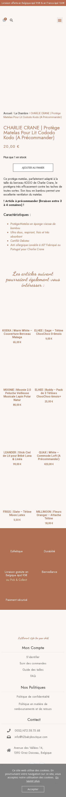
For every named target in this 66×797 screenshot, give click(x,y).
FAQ (33, 676)
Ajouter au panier (33, 167)
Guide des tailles (33, 670)
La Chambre (21, 113)
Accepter (33, 789)
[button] (60, 20)
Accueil (8, 113)
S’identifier (33, 657)
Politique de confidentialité (33, 697)
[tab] (32, 236)
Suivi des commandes (33, 663)
